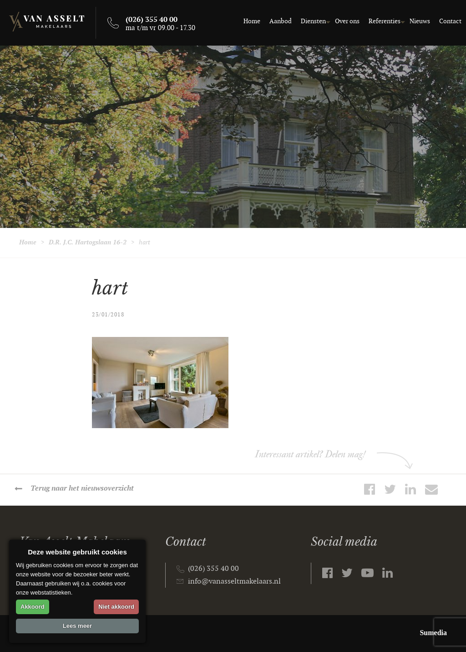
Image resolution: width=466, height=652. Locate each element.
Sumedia (433, 632)
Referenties (384, 21)
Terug (82, 488)
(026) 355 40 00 (213, 568)
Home (251, 21)
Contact (450, 21)
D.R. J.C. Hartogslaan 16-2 (88, 242)
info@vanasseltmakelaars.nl (234, 581)
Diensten (313, 21)
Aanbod (280, 21)
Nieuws (420, 21)
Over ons (347, 21)
